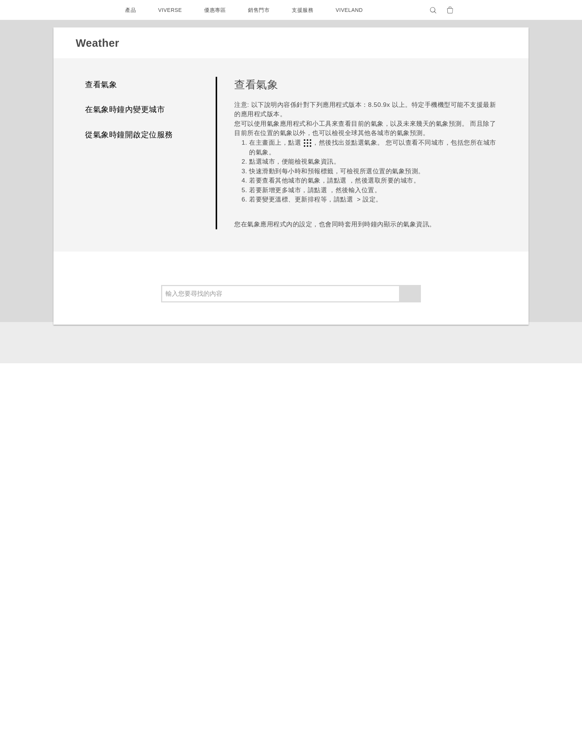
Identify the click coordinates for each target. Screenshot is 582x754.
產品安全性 (435, 635)
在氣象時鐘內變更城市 (125, 109)
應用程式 (117, 514)
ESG (428, 585)
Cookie (431, 645)
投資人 (430, 605)
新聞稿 (430, 595)
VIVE (165, 623)
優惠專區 (217, 10)
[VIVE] (487, 10)
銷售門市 (260, 10)
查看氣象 (101, 84)
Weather (154, 514)
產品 (130, 10)
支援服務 (304, 10)
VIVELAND (352, 10)
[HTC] (94, 10)
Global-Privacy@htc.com (434, 735)
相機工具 (366, 605)
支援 (87, 514)
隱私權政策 (435, 625)
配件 (163, 613)
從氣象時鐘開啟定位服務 (129, 134)
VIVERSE (171, 10)
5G (162, 585)
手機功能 (366, 595)
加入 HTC (434, 615)
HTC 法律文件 (479, 711)
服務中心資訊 (314, 603)
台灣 (100, 602)
